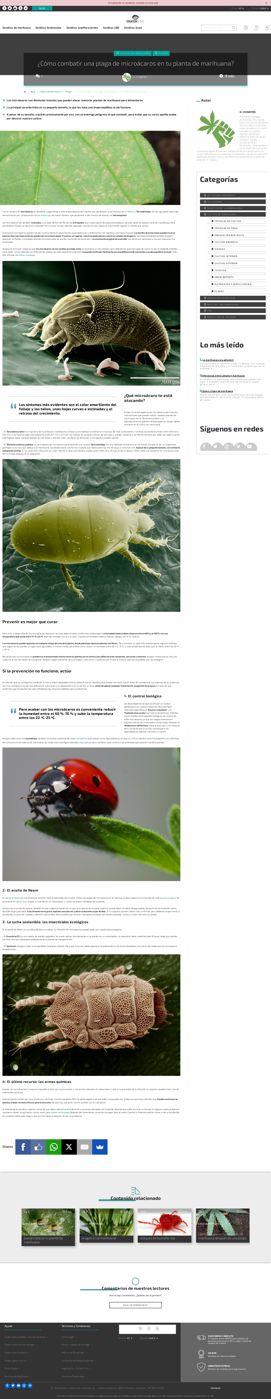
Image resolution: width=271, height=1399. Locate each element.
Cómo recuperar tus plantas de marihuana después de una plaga (222, 1235)
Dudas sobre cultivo (15, 1359)
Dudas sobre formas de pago (19, 1344)
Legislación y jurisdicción (75, 1367)
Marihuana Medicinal (221, 298)
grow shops (168, 897)
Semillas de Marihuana (16, 1375)
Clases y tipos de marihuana (217, 391)
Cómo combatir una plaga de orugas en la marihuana (102, 1235)
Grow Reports (224, 277)
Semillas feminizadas (48, 27)
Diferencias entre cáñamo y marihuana (223, 375)
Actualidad (214, 201)
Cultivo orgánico (226, 242)
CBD (209, 310)
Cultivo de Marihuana (135, 53)
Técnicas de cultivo (228, 221)
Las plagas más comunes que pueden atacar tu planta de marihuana (45, 1237)
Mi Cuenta (255, 28)
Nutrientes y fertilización (233, 284)
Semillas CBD (111, 27)
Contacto (215, 1387)
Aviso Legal (68, 1336)
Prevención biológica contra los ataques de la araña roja (162, 1235)
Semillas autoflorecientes (82, 27)
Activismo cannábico (221, 195)
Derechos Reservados (73, 1375)
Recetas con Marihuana (223, 304)
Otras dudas (11, 1367)
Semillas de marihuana (16, 27)
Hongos (220, 249)
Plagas (163, 53)
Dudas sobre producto (16, 1351)
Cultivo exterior (226, 263)
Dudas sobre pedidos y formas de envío (25, 1336)
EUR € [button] (264, 8)
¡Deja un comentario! (135, 1304)
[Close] (266, 3)
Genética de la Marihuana (224, 208)
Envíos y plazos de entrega (75, 1344)
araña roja (46, 215)
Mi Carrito (266, 28)
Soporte (244, 28)
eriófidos (129, 211)
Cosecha (220, 270)
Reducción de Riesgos (221, 317)
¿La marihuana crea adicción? (217, 360)
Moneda (256, 8)
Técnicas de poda (226, 228)
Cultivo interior (226, 256)
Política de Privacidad (73, 1351)
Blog (42, 8)
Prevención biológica (229, 235)
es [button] (240, 8)
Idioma (234, 8)
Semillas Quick (133, 27)
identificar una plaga (25, 255)
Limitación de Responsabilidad (77, 1359)
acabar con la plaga (60, 1112)
